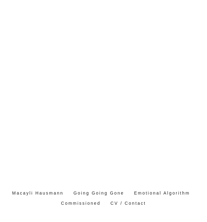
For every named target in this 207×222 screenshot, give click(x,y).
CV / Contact (128, 203)
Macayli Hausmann (37, 193)
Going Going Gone (98, 193)
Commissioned (81, 203)
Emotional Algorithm (162, 193)
